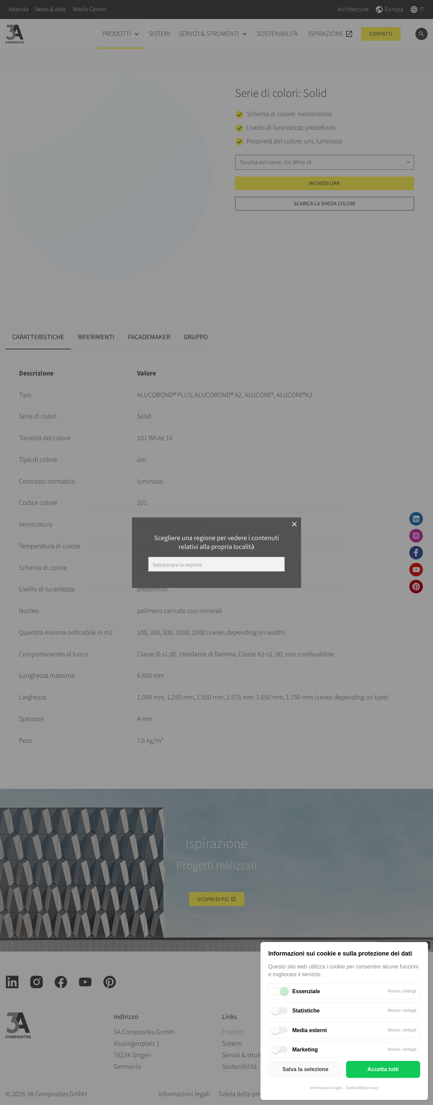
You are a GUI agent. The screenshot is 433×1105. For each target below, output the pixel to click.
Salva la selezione (305, 1069)
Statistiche (306, 1011)
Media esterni (309, 1030)
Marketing (305, 1049)
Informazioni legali (326, 1088)
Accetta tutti (382, 1069)
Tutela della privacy (362, 1088)
